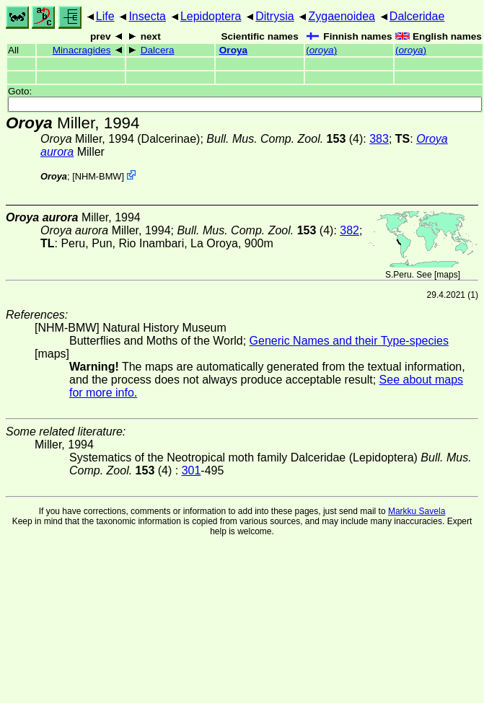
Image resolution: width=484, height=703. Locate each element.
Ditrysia (274, 16)
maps (446, 275)
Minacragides (82, 50)
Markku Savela (416, 511)
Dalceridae (417, 16)
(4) (284, 139)
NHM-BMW (98, 176)
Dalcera (158, 50)
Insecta (147, 16)
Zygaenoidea (341, 16)
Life (105, 16)
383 (379, 139)
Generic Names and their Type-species (349, 341)
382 (349, 230)
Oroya (233, 50)
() (321, 50)
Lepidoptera (211, 16)
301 (191, 470)
